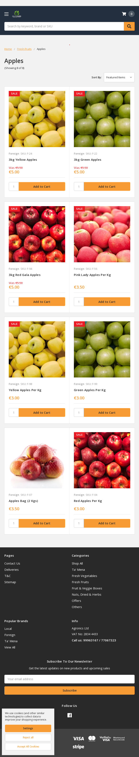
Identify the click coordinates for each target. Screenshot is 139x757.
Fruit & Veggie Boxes (87, 588)
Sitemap (10, 582)
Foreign (9, 635)
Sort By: (97, 77)
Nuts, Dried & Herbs (86, 594)
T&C (7, 576)
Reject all (28, 737)
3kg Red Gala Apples (25, 275)
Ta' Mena (78, 569)
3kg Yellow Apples (23, 159)
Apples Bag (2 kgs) (23, 501)
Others (77, 607)
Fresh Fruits (80, 582)
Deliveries (11, 569)
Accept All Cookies (28, 746)
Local (8, 628)
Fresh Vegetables (84, 576)
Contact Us (12, 563)
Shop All (77, 563)
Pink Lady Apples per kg (92, 275)
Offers (76, 601)
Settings (28, 728)
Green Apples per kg (90, 390)
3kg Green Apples (87, 159)
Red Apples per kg (88, 501)
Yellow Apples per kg (25, 390)
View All (9, 647)
